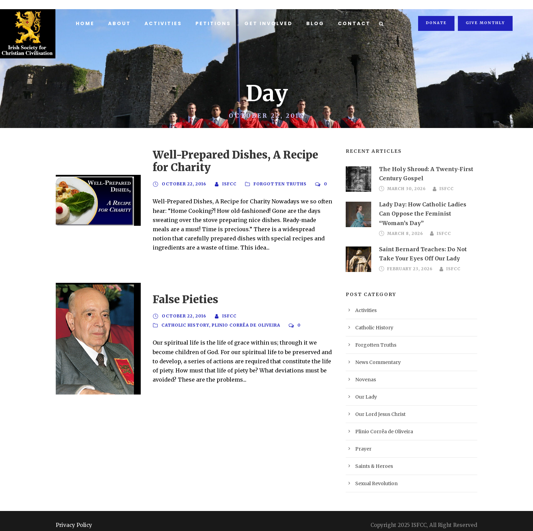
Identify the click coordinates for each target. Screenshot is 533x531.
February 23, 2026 (409, 259)
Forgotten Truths (274, 184)
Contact (348, 23)
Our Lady (364, 387)
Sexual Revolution (373, 474)
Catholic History (184, 320)
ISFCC (226, 184)
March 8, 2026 (404, 224)
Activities (161, 23)
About (119, 23)
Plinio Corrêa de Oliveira (245, 320)
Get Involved (265, 23)
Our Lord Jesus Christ (376, 404)
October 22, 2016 (182, 184)
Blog (311, 23)
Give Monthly (486, 23)
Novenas (363, 370)
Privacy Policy (71, 515)
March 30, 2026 (405, 188)
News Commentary (373, 352)
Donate (438, 23)
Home (85, 23)
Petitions (210, 23)
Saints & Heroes (370, 456)
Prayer (361, 439)
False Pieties (180, 294)
